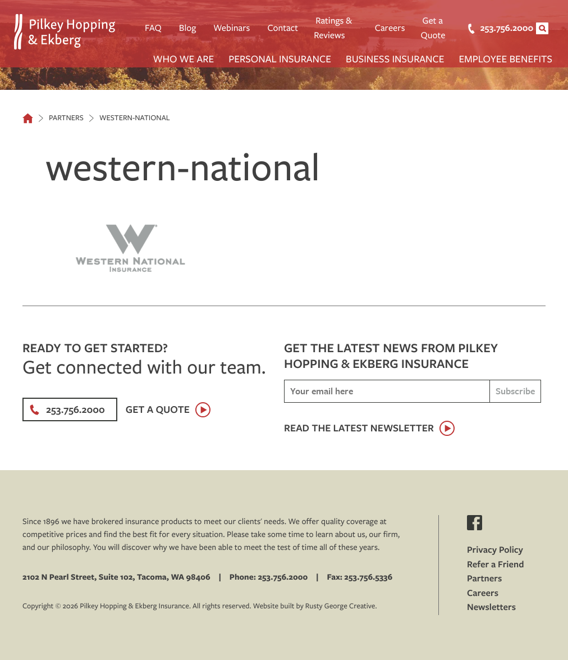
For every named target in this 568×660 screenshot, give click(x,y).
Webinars (231, 28)
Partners (484, 578)
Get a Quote (433, 28)
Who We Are (183, 59)
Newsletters (491, 607)
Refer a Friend (495, 564)
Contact (282, 28)
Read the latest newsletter (359, 428)
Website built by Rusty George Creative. (315, 606)
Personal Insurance (279, 59)
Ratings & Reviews (333, 28)
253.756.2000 (494, 28)
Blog (187, 28)
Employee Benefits (505, 59)
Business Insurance (395, 59)
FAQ (153, 28)
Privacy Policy (495, 550)
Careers (390, 28)
